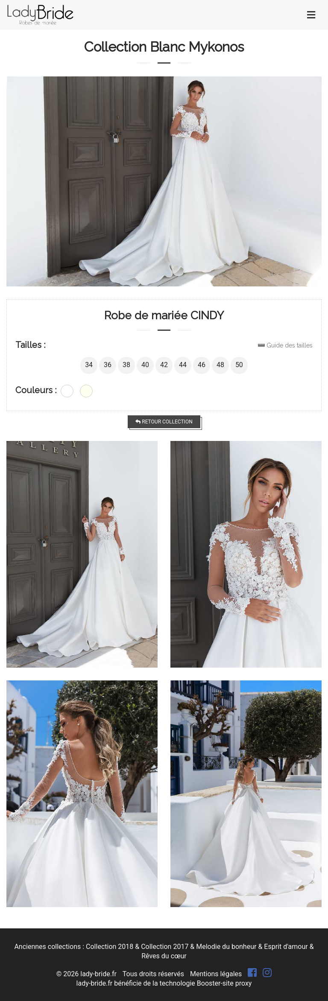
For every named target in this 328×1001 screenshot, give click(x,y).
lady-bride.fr (98, 974)
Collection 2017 (164, 947)
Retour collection (163, 422)
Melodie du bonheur (226, 947)
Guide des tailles (289, 345)
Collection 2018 (109, 947)
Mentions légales (216, 974)
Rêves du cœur (164, 956)
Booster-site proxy (224, 983)
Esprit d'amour (286, 947)
